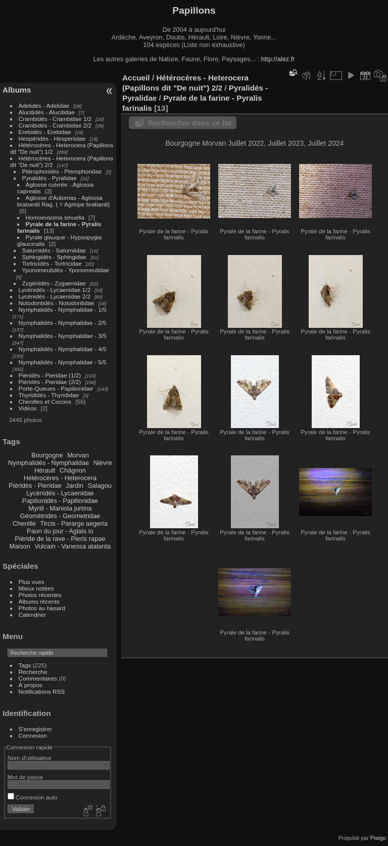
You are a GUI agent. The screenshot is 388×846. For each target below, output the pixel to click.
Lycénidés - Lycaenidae (60, 493)
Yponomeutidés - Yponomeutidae (66, 270)
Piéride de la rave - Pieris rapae (60, 538)
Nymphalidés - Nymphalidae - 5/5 (63, 362)
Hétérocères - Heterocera (60, 478)
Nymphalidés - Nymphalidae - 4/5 (63, 349)
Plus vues (31, 581)
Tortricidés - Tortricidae (52, 263)
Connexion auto (33, 797)
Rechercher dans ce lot (189, 122)
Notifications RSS (42, 691)
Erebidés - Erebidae (45, 132)
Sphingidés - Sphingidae (54, 256)
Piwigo (378, 838)
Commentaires (38, 678)
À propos (30, 685)
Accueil (136, 77)
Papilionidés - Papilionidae (60, 500)
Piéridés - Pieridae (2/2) (50, 381)
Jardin (74, 485)
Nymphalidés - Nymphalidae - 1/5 (63, 309)
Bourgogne (47, 455)
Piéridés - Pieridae (35, 485)
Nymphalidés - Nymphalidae (48, 463)
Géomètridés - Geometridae (60, 516)
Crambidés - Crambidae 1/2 (55, 118)
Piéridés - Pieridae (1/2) (50, 375)
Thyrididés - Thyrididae (49, 395)
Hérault (44, 470)
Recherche (33, 671)
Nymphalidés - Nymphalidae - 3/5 (63, 335)
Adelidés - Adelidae (44, 105)
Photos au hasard (42, 608)
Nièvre (102, 463)
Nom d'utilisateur (30, 757)
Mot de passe (25, 777)
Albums (17, 90)
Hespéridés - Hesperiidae (52, 138)
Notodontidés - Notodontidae (56, 303)
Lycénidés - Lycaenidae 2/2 (54, 296)
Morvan (78, 455)
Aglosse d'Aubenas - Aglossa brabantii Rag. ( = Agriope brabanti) (63, 200)
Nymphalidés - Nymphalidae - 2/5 (63, 322)
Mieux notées (36, 588)
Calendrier (32, 614)
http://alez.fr (278, 59)
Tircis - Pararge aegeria (74, 523)
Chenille (24, 523)
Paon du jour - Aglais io (60, 531)
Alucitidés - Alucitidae (47, 112)
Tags (25, 665)
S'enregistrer (35, 729)
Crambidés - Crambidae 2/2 (55, 125)
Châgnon (73, 470)
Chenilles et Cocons (45, 401)
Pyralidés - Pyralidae (49, 178)
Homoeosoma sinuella (55, 217)
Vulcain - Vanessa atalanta (72, 546)
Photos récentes (40, 594)
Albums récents (39, 601)
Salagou (100, 485)
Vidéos (28, 408)
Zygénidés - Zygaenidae (54, 283)
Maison (20, 546)
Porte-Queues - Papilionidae (56, 388)
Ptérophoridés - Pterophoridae (62, 171)
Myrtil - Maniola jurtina (59, 508)
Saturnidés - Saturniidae (54, 250)
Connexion (33, 735)
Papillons (193, 10)
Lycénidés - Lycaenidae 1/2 (54, 289)
